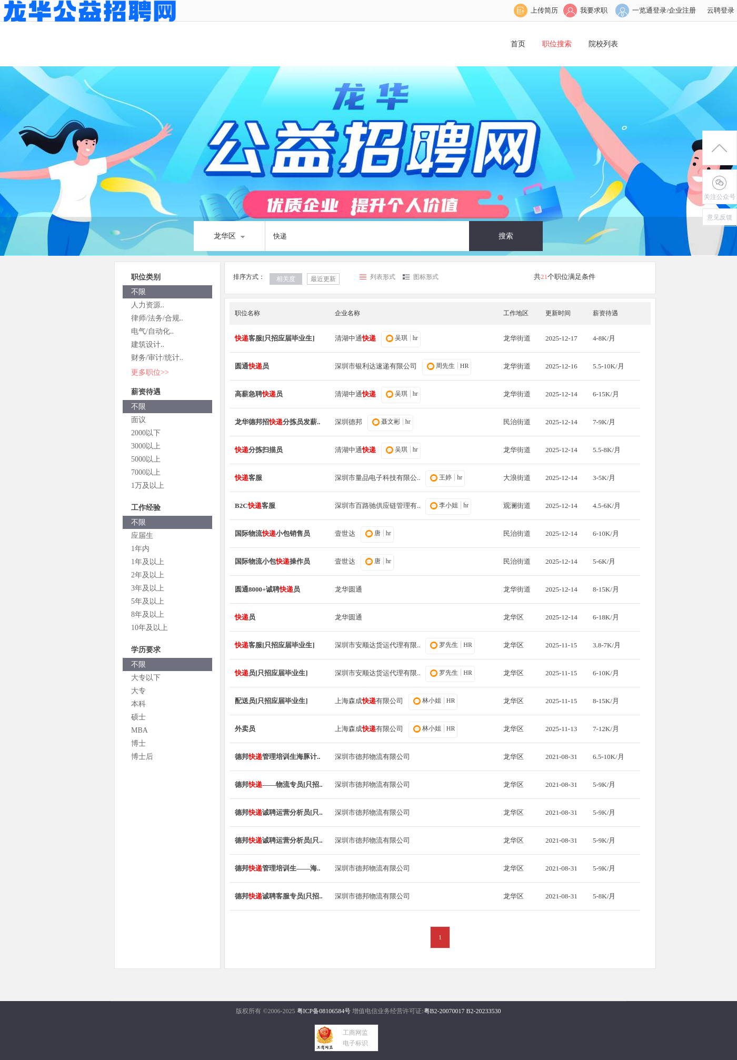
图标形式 (426, 277)
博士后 (142, 757)
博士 (138, 743)
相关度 (285, 279)
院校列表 (603, 44)
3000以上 (146, 446)
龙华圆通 (348, 589)
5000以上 (146, 459)
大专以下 (146, 678)
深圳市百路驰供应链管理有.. (378, 505)
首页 (518, 44)
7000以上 (146, 472)
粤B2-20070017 (444, 1011)
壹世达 (345, 533)
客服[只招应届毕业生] (275, 338)
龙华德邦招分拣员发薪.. (278, 422)
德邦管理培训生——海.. (278, 868)
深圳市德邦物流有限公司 (372, 757)
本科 (138, 704)
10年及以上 (149, 628)
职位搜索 (557, 44)
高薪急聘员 (259, 394)
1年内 (140, 549)
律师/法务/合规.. (157, 318)
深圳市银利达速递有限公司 (376, 366)
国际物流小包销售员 (272, 533)
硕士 (138, 717)
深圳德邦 (348, 422)
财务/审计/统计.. (157, 358)
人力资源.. (147, 305)
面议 (138, 420)
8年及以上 (147, 614)
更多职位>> (150, 372)
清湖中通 (355, 338)
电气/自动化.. (152, 331)
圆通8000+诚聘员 (267, 589)
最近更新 (323, 279)
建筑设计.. (147, 344)
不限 (138, 292)
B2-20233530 (483, 1011)
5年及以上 (147, 601)
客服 (248, 478)
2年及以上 (147, 575)
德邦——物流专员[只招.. (279, 784)
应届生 (142, 535)
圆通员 (252, 366)
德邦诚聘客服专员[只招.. (279, 896)
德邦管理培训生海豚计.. (278, 757)
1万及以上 (147, 485)
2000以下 (146, 433)
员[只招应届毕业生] (271, 673)
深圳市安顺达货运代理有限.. (378, 645)
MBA (139, 730)
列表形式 (382, 277)
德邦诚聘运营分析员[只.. (279, 812)
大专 (138, 691)
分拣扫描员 (259, 450)
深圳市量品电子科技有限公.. (378, 478)
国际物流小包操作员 (272, 561)
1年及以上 (147, 562)
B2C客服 (255, 505)
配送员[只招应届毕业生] (271, 701)
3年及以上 (147, 588)
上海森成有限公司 (369, 701)
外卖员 (245, 729)
